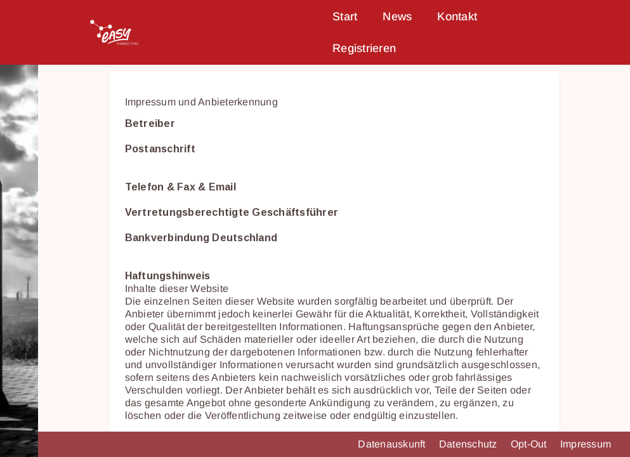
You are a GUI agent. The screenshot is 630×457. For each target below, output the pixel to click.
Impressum (585, 444)
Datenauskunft (393, 444)
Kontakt (457, 16)
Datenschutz (469, 444)
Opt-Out (530, 444)
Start (344, 16)
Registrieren (364, 48)
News (397, 16)
